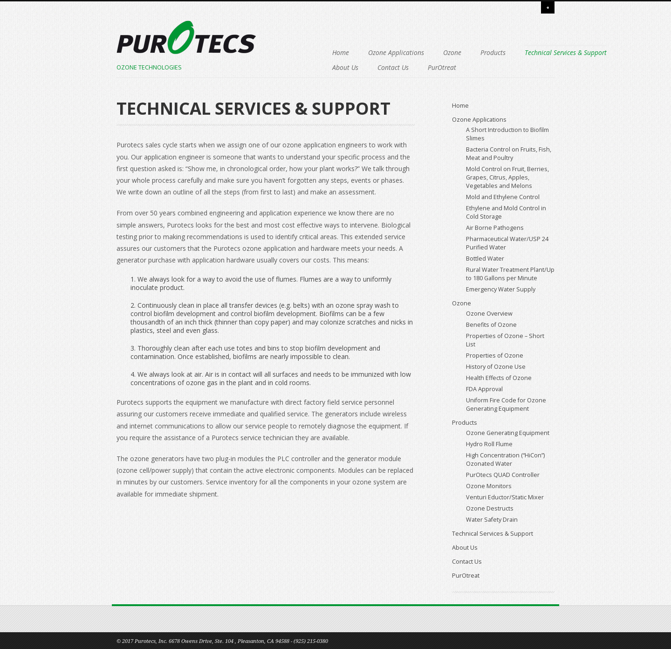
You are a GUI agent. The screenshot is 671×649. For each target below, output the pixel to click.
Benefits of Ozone (491, 325)
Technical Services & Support (315, 67)
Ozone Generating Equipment (507, 433)
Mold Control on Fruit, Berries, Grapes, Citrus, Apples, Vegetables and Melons (507, 177)
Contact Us (436, 67)
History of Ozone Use (496, 367)
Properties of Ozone (494, 355)
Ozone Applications (338, 52)
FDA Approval (484, 389)
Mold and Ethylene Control (503, 197)
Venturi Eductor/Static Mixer (505, 497)
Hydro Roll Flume (489, 444)
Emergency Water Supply (500, 289)
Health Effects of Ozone (499, 378)
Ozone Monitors (489, 486)
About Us (388, 67)
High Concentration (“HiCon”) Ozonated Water (505, 459)
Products (434, 52)
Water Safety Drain (492, 520)
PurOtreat (485, 67)
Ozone (394, 52)
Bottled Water (485, 258)
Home (282, 52)
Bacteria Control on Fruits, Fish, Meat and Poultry (508, 153)
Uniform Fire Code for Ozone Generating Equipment (506, 404)
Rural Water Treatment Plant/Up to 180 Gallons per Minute (510, 274)
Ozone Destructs (490, 508)
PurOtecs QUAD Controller (503, 475)
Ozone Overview (489, 314)
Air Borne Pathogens (495, 228)
